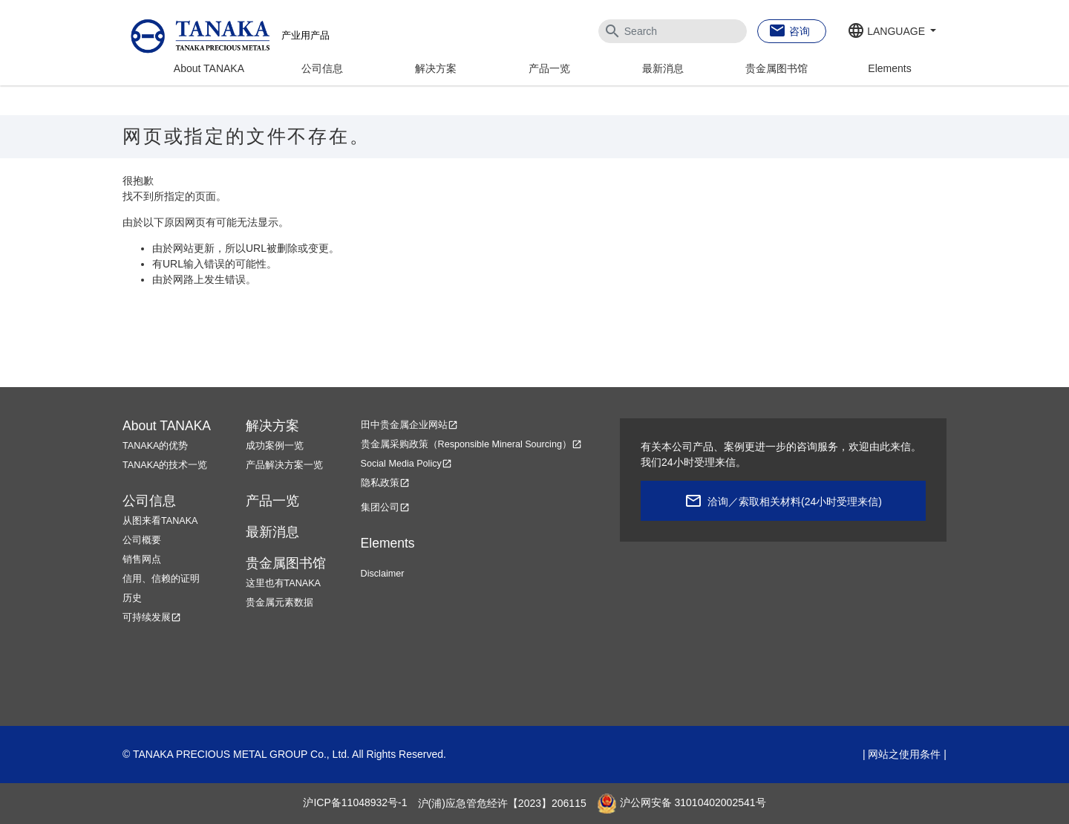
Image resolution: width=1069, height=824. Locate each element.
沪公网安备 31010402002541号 (681, 804)
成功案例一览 (275, 446)
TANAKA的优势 (155, 446)
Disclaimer (383, 573)
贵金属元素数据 (279, 602)
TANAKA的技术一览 (164, 465)
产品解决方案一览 (284, 465)
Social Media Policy (406, 463)
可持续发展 (151, 617)
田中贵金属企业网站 (409, 425)
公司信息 (322, 68)
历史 (132, 598)
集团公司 (385, 507)
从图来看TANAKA (159, 521)
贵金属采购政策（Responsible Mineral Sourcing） (471, 444)
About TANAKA (209, 68)
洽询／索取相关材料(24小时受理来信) (794, 501)
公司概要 (141, 540)
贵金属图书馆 (776, 68)
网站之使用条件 (904, 754)
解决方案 (436, 68)
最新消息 (663, 68)
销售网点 (141, 559)
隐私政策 (385, 483)
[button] (892, 32)
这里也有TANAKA (283, 583)
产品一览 (549, 68)
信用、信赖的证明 (161, 579)
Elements (889, 68)
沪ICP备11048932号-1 (355, 803)
